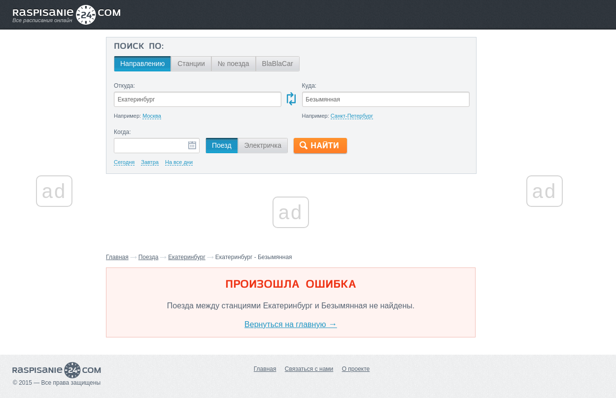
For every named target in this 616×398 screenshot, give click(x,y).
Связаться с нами (309, 368)
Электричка (262, 145)
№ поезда (233, 63)
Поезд (222, 145)
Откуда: (124, 85)
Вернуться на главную (290, 324)
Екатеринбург (186, 257)
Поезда (148, 257)
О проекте (356, 368)
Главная (117, 257)
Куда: (309, 85)
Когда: (122, 132)
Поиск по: (139, 46)
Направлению (142, 63)
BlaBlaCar (277, 63)
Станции (191, 63)
